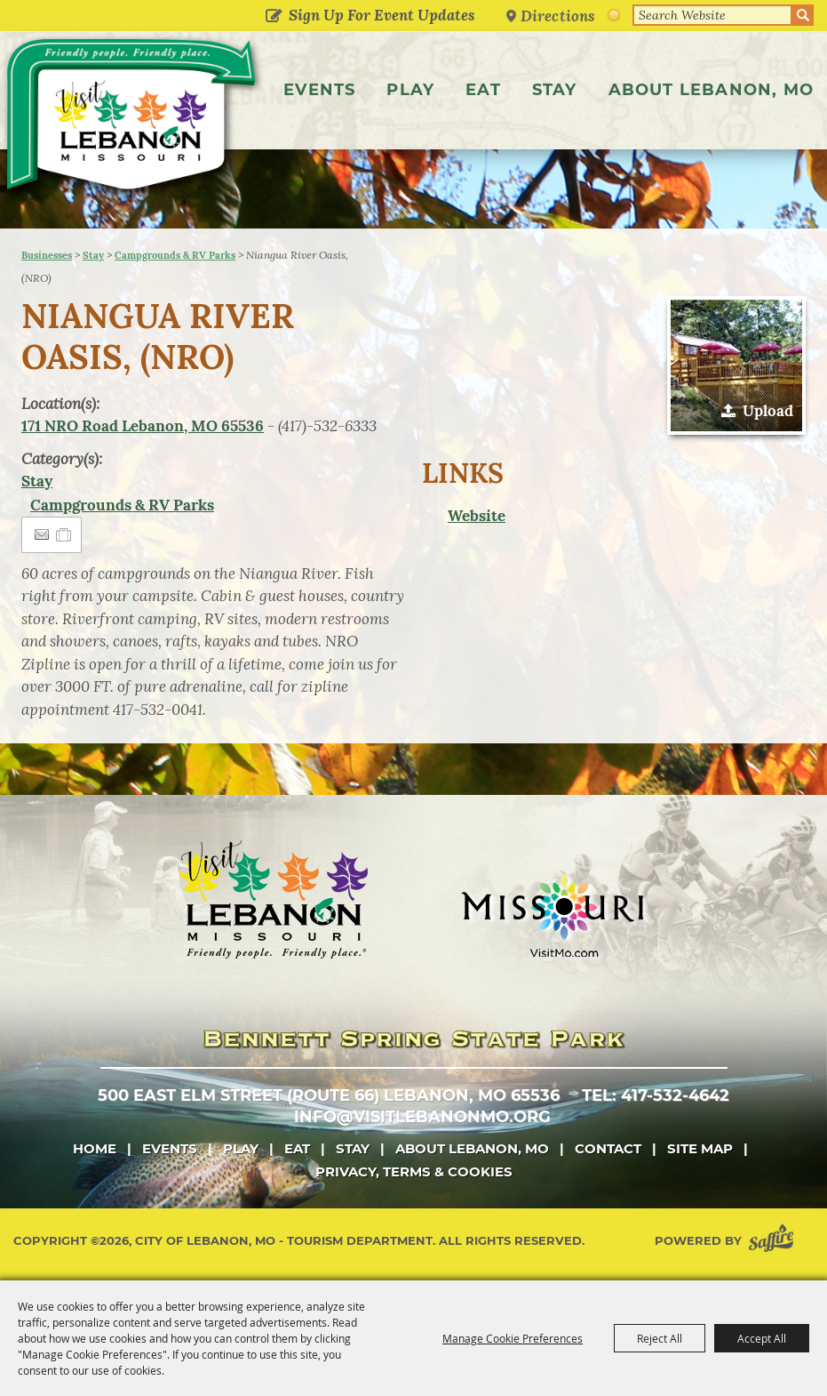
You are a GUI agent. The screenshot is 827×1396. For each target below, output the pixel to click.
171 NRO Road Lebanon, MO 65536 (142, 426)
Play (410, 90)
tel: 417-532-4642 (655, 1095)
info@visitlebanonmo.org (422, 1117)
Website (476, 516)
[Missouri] (552, 915)
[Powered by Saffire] (774, 1240)
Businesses (46, 255)
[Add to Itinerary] (64, 534)
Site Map (700, 1148)
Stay (554, 90)
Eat (483, 90)
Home (94, 1148)
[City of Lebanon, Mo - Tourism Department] (133, 118)
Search (803, 15)
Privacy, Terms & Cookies (414, 1171)
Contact (608, 1148)
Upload (768, 411)
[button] (736, 365)
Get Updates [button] (273, 17)
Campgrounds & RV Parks (175, 255)
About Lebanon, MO (711, 90)
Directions (558, 15)
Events (319, 90)
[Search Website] (712, 15)
